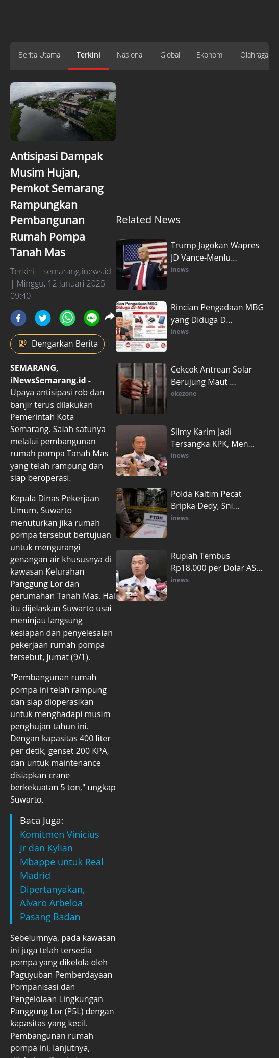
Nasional (130, 55)
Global (170, 55)
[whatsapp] (67, 318)
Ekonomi (210, 55)
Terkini (88, 55)
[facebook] (18, 318)
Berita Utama (39, 55)
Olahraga (254, 55)
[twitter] (43, 318)
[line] (92, 318)
